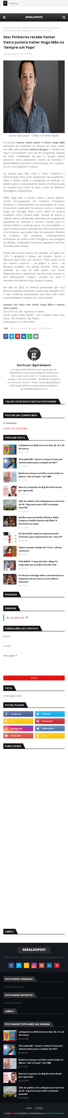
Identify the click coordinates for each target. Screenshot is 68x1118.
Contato (39, 1108)
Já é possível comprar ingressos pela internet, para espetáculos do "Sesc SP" (41, 535)
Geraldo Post (17, 617)
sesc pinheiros (24, 27)
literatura (14, 328)
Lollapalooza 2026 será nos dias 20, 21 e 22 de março (41, 447)
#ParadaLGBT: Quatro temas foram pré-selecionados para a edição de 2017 (41, 461)
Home (29, 1108)
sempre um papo (29, 328)
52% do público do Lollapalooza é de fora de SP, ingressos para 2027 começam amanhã (41, 504)
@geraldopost (12, 54)
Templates (22, 1113)
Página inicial (9, 27)
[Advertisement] (28, 801)
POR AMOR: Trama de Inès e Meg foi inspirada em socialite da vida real (38, 563)
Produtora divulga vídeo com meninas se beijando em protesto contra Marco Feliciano (41, 578)
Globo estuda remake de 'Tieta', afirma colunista (40, 549)
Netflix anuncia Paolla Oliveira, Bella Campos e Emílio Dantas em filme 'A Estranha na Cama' (39, 520)
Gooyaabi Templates (54, 1113)
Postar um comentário (15, 428)
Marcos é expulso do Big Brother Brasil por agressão (40, 489)
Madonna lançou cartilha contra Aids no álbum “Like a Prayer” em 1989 (41, 475)
